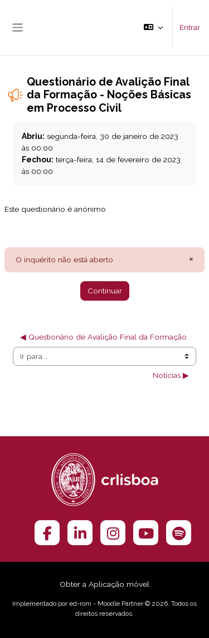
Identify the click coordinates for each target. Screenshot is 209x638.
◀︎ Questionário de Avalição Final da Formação (103, 336)
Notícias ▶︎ (171, 375)
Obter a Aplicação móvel (104, 584)
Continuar (105, 290)
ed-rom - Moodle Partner (106, 603)
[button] (153, 27)
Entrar (189, 27)
